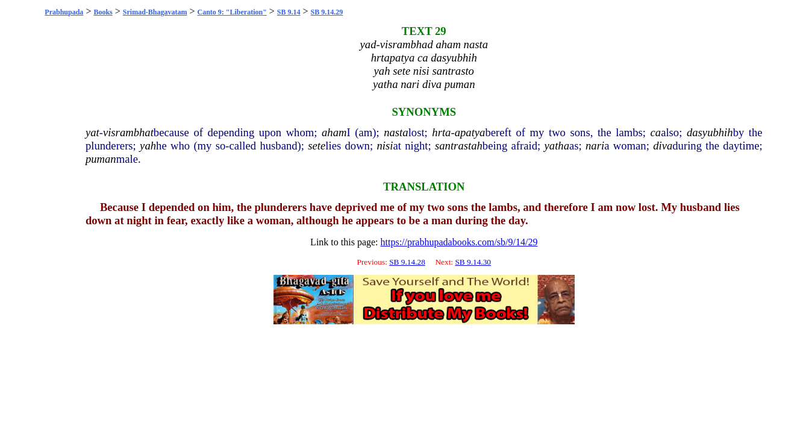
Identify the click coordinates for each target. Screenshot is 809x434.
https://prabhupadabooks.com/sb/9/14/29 (459, 242)
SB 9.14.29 (327, 12)
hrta (441, 132)
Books (102, 12)
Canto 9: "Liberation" (232, 12)
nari (595, 145)
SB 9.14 (289, 12)
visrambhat (128, 132)
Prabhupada (64, 12)
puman (101, 159)
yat (92, 132)
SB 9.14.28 (407, 261)
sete (316, 145)
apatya (470, 132)
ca (656, 132)
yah (148, 145)
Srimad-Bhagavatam (155, 12)
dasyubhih (710, 132)
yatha (557, 145)
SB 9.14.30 (473, 261)
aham (334, 132)
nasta (396, 132)
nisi (384, 145)
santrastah (459, 145)
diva (662, 145)
